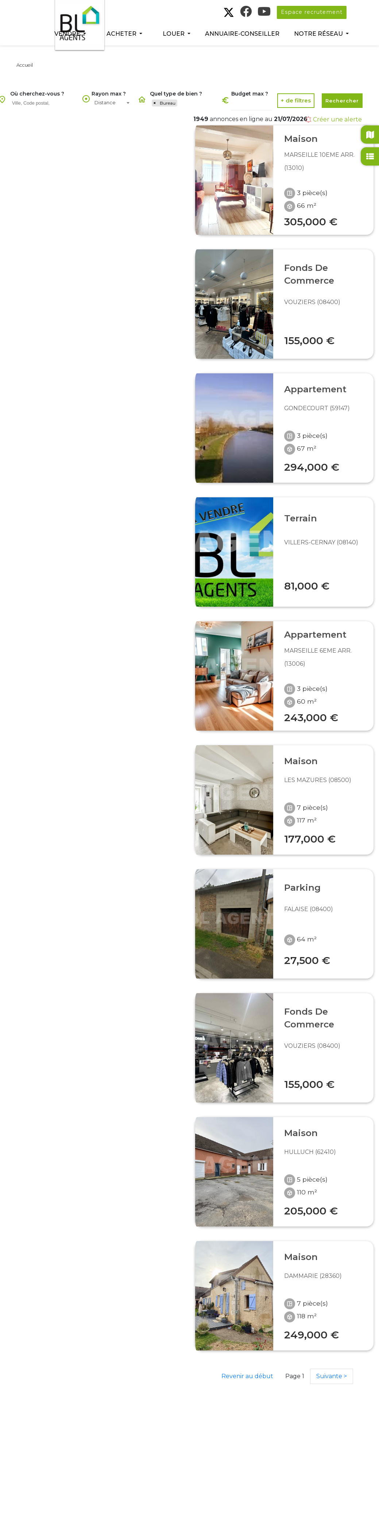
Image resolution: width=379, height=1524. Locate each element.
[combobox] (43, 103)
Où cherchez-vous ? (37, 93)
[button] (70, 34)
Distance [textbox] (105, 102)
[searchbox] (44, 103)
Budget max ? (249, 93)
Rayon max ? (109, 93)
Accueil (24, 65)
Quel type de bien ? (176, 93)
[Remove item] (155, 103)
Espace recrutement (312, 12)
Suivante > (331, 1376)
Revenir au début (247, 1376)
